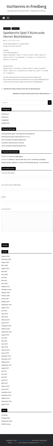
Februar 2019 (5, 320)
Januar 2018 (5, 353)
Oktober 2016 (5, 398)
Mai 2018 (4, 341)
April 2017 (4, 380)
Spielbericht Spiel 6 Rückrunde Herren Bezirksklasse (32, 94)
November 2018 (6, 326)
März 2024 (4, 265)
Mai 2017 (4, 377)
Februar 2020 (5, 295)
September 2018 (6, 332)
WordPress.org (5, 424)
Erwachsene (7, 28)
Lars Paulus (17, 40)
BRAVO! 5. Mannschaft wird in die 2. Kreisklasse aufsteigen (27, 159)
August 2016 (5, 404)
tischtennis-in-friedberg (26, 6)
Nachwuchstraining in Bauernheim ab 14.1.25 (15, 137)
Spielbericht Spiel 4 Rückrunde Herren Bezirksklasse (20, 89)
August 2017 (5, 368)
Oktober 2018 (5, 329)
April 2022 (4, 283)
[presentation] (15, 239)
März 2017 (4, 383)
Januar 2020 (5, 298)
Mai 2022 (4, 280)
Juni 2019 (4, 311)
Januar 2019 (5, 323)
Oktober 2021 (5, 286)
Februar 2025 (5, 256)
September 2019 (6, 305)
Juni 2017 (4, 374)
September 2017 (6, 365)
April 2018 (4, 344)
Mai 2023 (4, 271)
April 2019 (4, 314)
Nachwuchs (5, 117)
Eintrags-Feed (5, 418)
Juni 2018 (4, 338)
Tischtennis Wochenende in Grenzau (12, 143)
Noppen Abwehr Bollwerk (9, 162)
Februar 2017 (5, 386)
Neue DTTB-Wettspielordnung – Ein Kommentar (34, 162)
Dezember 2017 (6, 356)
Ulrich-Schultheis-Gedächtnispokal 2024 (13, 140)
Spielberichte (15, 28)
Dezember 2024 (6, 259)
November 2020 (6, 289)
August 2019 (5, 308)
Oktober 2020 (5, 292)
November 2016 (6, 395)
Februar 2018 (5, 350)
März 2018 (4, 347)
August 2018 (5, 335)
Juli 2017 (4, 371)
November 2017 (6, 359)
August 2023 (5, 268)
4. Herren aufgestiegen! (15, 156)
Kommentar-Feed (6, 421)
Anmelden (4, 415)
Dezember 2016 (6, 392)
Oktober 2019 (5, 301)
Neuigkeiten (5, 120)
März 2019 (4, 317)
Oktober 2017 (5, 362)
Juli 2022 (4, 277)
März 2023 (4, 274)
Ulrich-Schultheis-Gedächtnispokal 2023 (13, 146)
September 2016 (6, 401)
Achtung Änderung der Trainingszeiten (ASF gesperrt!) (18, 134)
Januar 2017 (5, 389)
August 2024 (5, 262)
